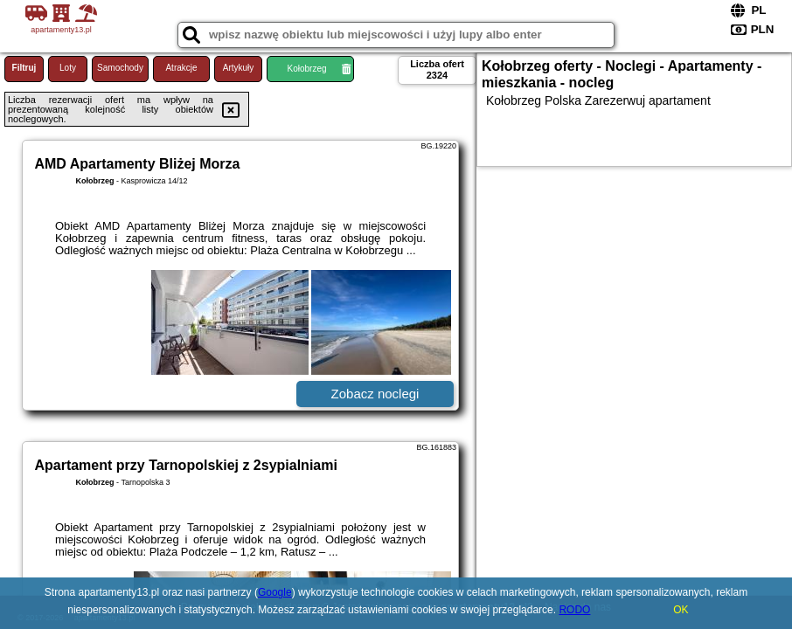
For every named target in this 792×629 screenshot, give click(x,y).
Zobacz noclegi (375, 393)
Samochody (120, 68)
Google (275, 592)
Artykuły (238, 68)
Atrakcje (181, 68)
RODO (574, 610)
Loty (67, 68)
